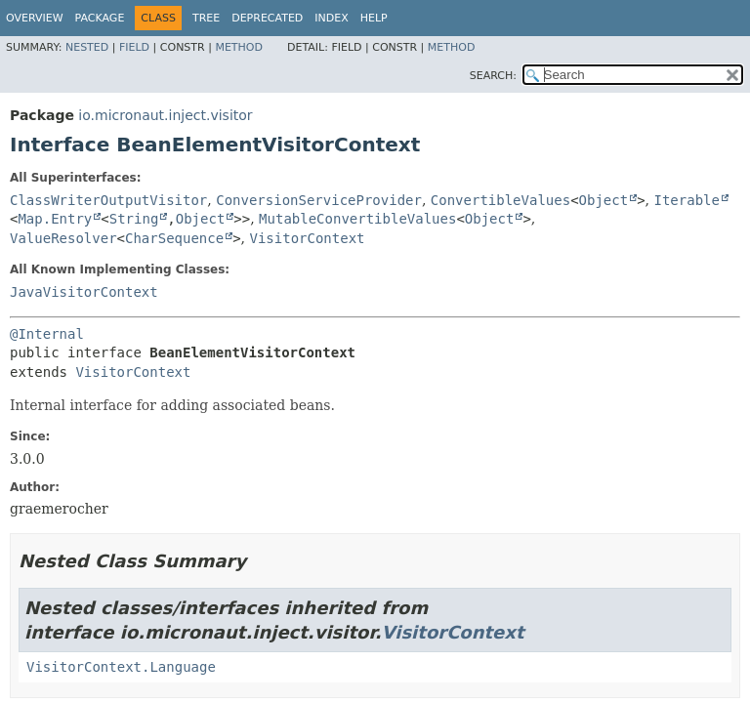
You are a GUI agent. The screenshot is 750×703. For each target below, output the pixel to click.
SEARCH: (493, 75)
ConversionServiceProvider (319, 200)
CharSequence (174, 238)
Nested (86, 47)
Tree (206, 18)
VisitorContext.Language (121, 667)
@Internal (47, 334)
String (134, 219)
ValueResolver (63, 238)
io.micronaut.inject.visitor (165, 115)
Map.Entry (55, 219)
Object (604, 200)
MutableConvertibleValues (357, 219)
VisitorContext (307, 238)
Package (100, 18)
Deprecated (267, 18)
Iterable (686, 200)
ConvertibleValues (500, 200)
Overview (34, 18)
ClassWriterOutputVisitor (108, 200)
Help (374, 18)
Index (331, 18)
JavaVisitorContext (84, 292)
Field (134, 47)
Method (239, 47)
